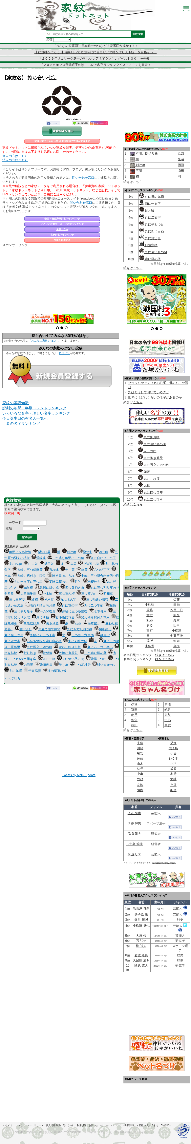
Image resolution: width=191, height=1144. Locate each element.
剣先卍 (103, 635)
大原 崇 (141, 935)
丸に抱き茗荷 (150, 458)
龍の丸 (85, 552)
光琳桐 (26, 587)
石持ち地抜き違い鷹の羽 (42, 641)
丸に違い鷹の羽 (153, 252)
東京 (149, 630)
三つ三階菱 (14, 599)
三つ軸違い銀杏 (94, 599)
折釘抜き (27, 653)
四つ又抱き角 (72, 587)
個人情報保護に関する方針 (60, 1125)
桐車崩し (102, 629)
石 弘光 (141, 940)
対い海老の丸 (104, 665)
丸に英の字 (67, 605)
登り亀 (61, 665)
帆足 (167, 709)
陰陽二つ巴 (96, 659)
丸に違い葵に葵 (70, 659)
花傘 (75, 623)
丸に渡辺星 (150, 238)
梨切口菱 (42, 552)
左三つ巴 (147, 451)
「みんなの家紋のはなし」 (45, 340)
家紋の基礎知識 (15, 403)
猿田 (134, 725)
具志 (167, 725)
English (166, 1125)
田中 (176, 625)
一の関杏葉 (45, 611)
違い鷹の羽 (150, 259)
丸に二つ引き (150, 499)
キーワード (13, 522)
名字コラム (62, 229)
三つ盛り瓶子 (21, 611)
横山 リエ (134, 854)
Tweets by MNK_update (79, 775)
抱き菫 (47, 599)
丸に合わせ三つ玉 (101, 558)
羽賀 (173, 790)
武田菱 (47, 564)
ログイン (64, 353)
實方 (149, 615)
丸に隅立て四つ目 (37, 647)
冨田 (134, 709)
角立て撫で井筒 (46, 629)
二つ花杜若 (80, 665)
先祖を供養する (62, 240)
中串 (140, 774)
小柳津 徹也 (141, 925)
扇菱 (70, 564)
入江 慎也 (134, 813)
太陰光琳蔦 (26, 593)
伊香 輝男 (134, 823)
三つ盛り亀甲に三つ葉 (66, 558)
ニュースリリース (34, 1125)
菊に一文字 (150, 203)
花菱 (144, 472)
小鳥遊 (149, 646)
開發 (176, 615)
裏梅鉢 (51, 570)
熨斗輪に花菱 (62, 617)
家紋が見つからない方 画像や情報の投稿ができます (62, 141)
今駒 (140, 785)
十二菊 (67, 570)
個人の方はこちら (15, 156)
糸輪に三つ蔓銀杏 (72, 611)
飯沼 (181, 159)
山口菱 (31, 564)
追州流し (23, 629)
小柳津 (149, 605)
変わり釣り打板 (67, 647)
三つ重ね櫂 (64, 593)
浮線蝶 (39, 558)
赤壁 (134, 715)
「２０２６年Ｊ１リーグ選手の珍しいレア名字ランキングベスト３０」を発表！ (95, 58)
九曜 (144, 485)
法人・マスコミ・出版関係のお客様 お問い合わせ (131, 1125)
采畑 (173, 743)
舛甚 (167, 715)
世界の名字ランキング (62, 234)
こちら (137, 182)
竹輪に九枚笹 (66, 653)
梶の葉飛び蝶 (55, 670)
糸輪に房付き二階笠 (29, 575)
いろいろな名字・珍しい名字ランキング (62, 224)
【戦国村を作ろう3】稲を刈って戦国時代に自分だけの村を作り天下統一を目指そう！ (95, 52)
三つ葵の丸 (86, 593)
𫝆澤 (173, 785)
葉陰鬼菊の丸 (56, 581)
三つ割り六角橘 (80, 635)
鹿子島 (173, 748)
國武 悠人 (141, 965)
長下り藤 (50, 623)
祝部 (149, 620)
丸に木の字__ (68, 599)
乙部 (181, 153)
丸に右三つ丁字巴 (98, 647)
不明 (138, 170)
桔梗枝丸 (91, 581)
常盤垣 (45, 653)
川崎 (140, 748)
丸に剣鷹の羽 (75, 641)
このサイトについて (11, 1125)
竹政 (140, 779)
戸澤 (167, 704)
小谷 (173, 753)
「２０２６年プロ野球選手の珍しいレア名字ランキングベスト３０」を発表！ (95, 65)
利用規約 (81, 1125)
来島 (140, 743)
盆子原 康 (141, 914)
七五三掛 (176, 635)
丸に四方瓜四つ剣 (77, 629)
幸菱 (82, 570)
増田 (181, 170)
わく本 (173, 758)
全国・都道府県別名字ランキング (62, 218)
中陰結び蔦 (29, 623)
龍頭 (176, 641)
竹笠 (75, 581)
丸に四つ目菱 (151, 231)
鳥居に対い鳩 (47, 587)
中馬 (167, 720)
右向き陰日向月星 (40, 605)
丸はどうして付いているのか (148, 392)
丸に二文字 (150, 217)
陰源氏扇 (43, 665)
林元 (140, 768)
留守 (134, 720)
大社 (173, 779)
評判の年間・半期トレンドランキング (34, 408)
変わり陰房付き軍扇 (93, 617)
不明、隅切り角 (146, 153)
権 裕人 (141, 946)
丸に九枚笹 (148, 478)
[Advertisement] (61, 278)
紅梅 (32, 599)
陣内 (140, 790)
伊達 (134, 704)
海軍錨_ (91, 623)
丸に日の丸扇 (151, 196)
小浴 (173, 763)
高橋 (176, 646)
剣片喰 (69, 552)
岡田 (181, 165)
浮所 (149, 641)
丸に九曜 (13, 670)
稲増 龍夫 (134, 833)
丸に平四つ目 (151, 224)
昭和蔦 (106, 593)
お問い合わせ (96, 1125)
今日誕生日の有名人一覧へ (25, 418)
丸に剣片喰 (148, 437)
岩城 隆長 (141, 955)
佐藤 (176, 599)
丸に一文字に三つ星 (26, 581)
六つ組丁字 (99, 570)
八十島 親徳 (134, 844)
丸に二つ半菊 (91, 605)
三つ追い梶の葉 (93, 653)
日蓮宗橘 (148, 245)
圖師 (176, 605)
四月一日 (176, 610)
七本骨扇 (98, 611)
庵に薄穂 (40, 617)
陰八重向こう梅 (61, 575)
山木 (140, 763)
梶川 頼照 (141, 919)
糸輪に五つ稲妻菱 (27, 570)
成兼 (173, 768)
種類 (9, 528)
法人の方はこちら (15, 160)
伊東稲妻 (32, 670)
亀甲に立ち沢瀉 (17, 552)
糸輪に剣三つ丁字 (40, 635)
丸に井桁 (46, 659)
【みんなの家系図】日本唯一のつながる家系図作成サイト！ (95, 46)
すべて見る (12, 678)
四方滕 (101, 552)
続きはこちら (132, 268)
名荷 (173, 774)
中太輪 (45, 593)
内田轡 (26, 665)
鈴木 (176, 620)
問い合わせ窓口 (83, 177)
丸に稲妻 (13, 564)
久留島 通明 (141, 960)
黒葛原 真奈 (141, 908)
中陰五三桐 (88, 564)
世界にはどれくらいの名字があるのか (155, 397)
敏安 (140, 753)
